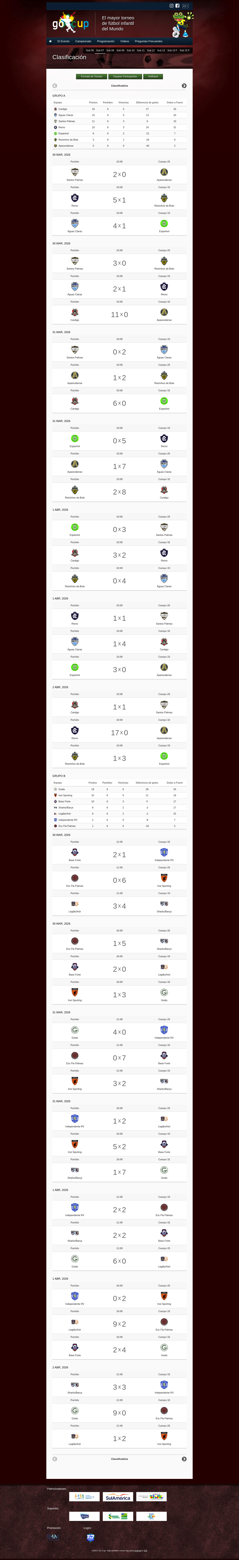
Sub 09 (120, 50)
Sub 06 (90, 50)
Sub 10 (130, 50)
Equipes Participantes (125, 76)
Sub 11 (141, 50)
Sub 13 (161, 50)
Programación (105, 41)
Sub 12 (151, 50)
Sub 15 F (185, 50)
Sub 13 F (172, 50)
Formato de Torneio (91, 76)
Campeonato (83, 41)
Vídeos (124, 41)
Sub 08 (110, 50)
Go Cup (71, 22)
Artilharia (153, 76)
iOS (145, 1550)
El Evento (63, 41)
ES (184, 6)
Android (137, 1550)
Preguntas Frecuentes (148, 41)
